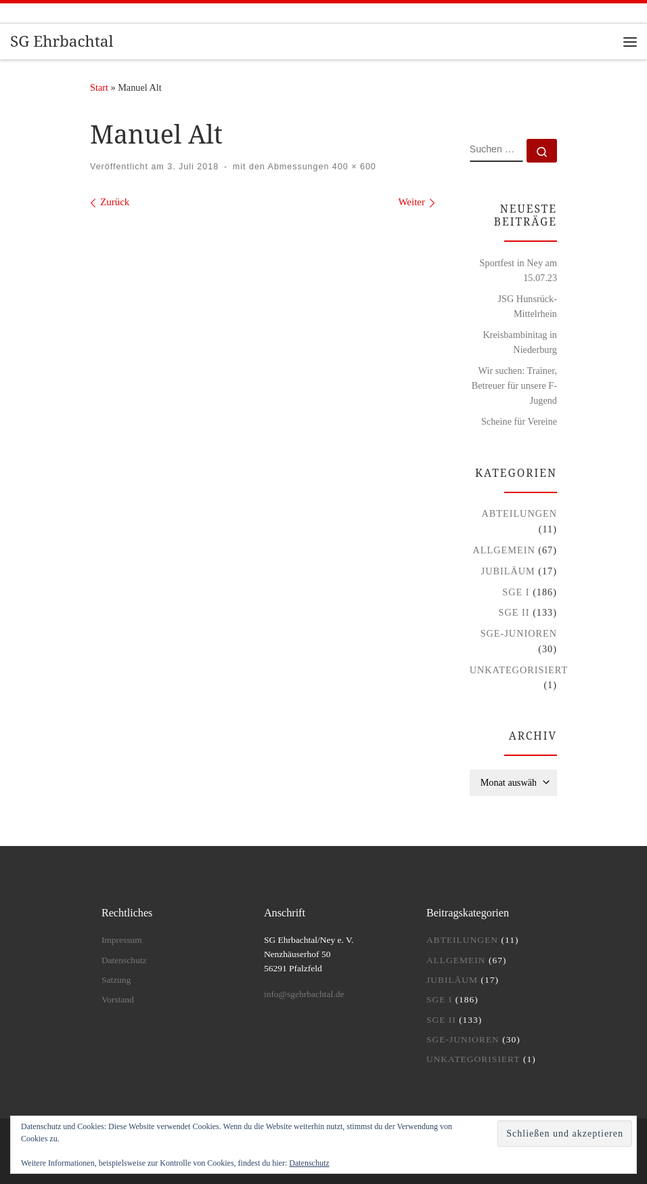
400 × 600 (352, 166)
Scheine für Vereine (519, 421)
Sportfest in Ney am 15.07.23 (518, 270)
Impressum (122, 940)
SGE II (514, 612)
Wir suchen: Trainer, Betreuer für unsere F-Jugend (514, 385)
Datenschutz (309, 1163)
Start (99, 87)
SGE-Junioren (519, 633)
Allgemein (504, 550)
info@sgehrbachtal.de (304, 994)
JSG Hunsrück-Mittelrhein (527, 306)
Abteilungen (519, 513)
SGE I (515, 592)
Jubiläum (508, 571)
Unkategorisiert (519, 669)
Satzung (116, 980)
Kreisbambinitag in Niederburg (520, 342)
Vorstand (118, 999)
